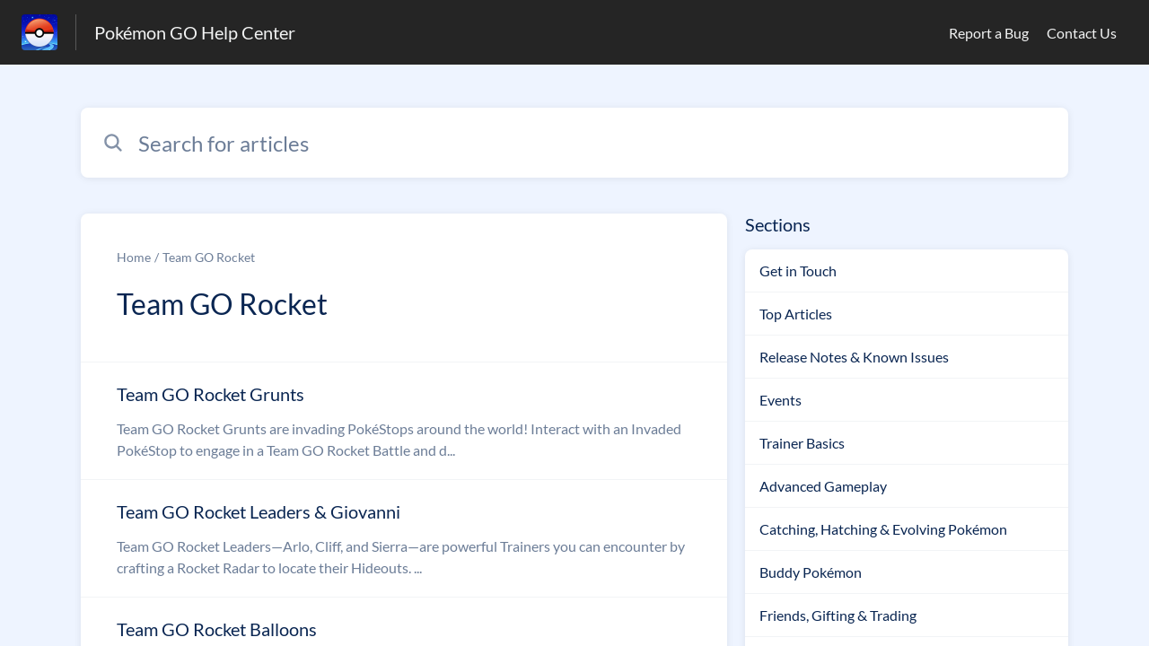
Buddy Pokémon (810, 572)
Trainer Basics (802, 442)
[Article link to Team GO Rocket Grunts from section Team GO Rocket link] (404, 420)
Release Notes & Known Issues (854, 356)
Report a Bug (989, 32)
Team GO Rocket (208, 257)
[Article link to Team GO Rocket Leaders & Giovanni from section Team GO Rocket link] (404, 538)
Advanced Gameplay (823, 485)
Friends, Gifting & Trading (838, 615)
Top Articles (795, 313)
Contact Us (1082, 32)
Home (134, 257)
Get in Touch (798, 270)
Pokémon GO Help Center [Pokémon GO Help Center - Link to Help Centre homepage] (194, 32)
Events (780, 399)
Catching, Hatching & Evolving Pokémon (883, 528)
